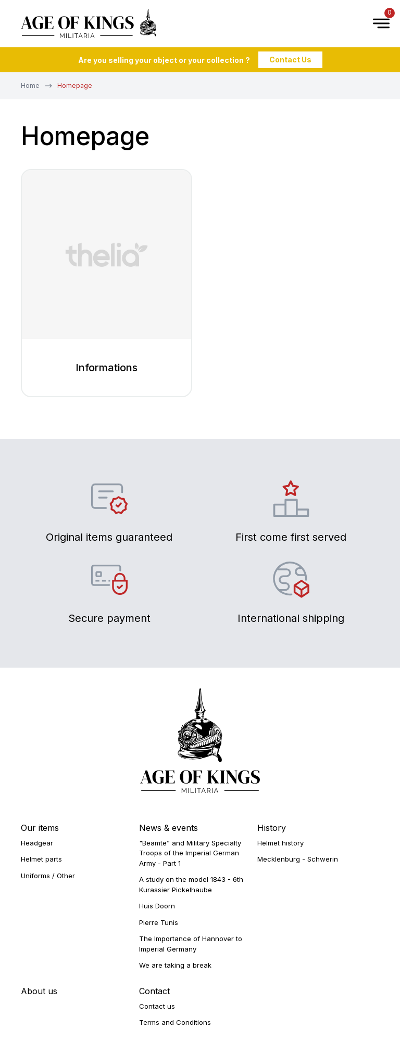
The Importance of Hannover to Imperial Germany (190, 943)
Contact (154, 991)
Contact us (157, 1006)
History (271, 828)
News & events (168, 828)
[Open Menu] (376, 23)
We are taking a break (175, 965)
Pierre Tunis (158, 922)
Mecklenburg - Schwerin (297, 859)
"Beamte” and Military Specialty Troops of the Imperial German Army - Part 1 (190, 853)
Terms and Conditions (175, 1022)
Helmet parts (41, 859)
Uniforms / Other (48, 875)
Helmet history (280, 843)
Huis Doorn (157, 906)
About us (39, 991)
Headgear (37, 843)
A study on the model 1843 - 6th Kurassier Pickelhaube (191, 884)
